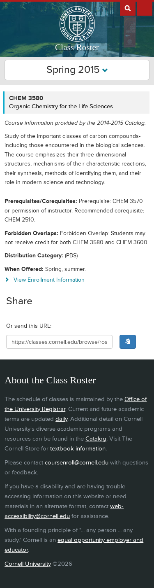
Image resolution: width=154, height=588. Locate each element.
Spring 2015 (77, 69)
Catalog (95, 439)
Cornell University (28, 564)
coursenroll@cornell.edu (76, 463)
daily (61, 419)
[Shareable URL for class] (59, 342)
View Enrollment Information (49, 279)
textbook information (78, 449)
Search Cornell (128, 8)
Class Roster (77, 47)
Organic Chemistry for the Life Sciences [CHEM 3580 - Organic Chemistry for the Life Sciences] (61, 106)
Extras (144, 8)
